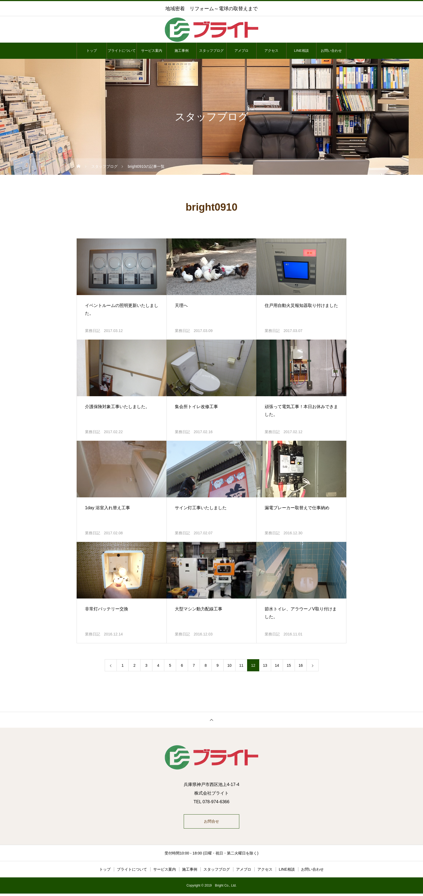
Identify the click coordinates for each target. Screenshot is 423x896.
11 (241, 665)
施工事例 (182, 51)
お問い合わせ (331, 51)
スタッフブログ (211, 51)
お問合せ (211, 822)
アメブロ (241, 51)
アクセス (271, 51)
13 (265, 665)
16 (301, 665)
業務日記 (92, 331)
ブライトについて (122, 51)
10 (229, 665)
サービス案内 (151, 51)
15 (289, 665)
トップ (91, 51)
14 (277, 665)
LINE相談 (301, 51)
